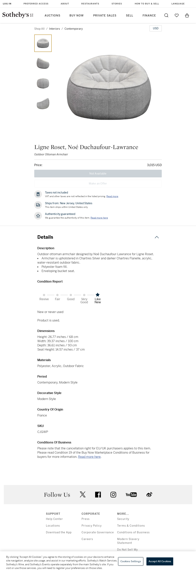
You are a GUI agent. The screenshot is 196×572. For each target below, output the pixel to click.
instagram (113, 494)
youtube (131, 494)
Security (123, 519)
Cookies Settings (130, 561)
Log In (7, 3)
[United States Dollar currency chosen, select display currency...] (155, 28)
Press (86, 519)
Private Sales (104, 15)
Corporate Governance (98, 532)
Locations (53, 525)
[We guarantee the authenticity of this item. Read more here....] (99, 218)
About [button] (65, 3)
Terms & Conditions (131, 525)
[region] (98, 561)
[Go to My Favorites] (177, 15)
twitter (83, 494)
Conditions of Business (133, 532)
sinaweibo (149, 494)
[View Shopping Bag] (187, 15)
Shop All (39, 28)
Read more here (89, 457)
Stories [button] (117, 3)
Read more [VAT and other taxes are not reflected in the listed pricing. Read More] (112, 196)
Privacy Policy (92, 525)
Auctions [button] (52, 15)
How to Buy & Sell (147, 3)
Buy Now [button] (76, 15)
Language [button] (178, 3)
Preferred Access (36, 3)
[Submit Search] (166, 15)
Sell (129, 15)
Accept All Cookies (160, 561)
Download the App (59, 532)
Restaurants (90, 3)
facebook (98, 494)
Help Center (54, 519)
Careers (87, 539)
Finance (149, 15)
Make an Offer (98, 183)
